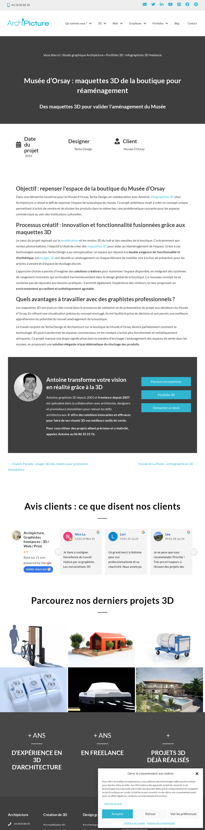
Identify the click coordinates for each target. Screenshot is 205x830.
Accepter (118, 814)
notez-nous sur (38, 571)
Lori (123, 536)
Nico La (80, 536)
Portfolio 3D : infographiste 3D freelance (134, 57)
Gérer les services (113, 803)
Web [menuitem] (114, 24)
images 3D (47, 260)
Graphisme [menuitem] (134, 24)
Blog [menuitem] (176, 24)
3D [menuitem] (99, 24)
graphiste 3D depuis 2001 (76, 399)
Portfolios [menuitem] (157, 24)
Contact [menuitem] (191, 24)
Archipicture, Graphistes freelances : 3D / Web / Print (36, 541)
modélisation (70, 242)
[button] (197, 774)
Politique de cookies (134, 823)
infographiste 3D (162, 199)
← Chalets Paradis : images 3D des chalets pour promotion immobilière (48, 469)
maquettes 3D (97, 248)
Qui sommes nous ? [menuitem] (75, 24)
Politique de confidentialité (161, 823)
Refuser (150, 814)
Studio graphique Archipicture (83, 57)
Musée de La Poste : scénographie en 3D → (167, 466)
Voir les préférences (183, 814)
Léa (167, 536)
